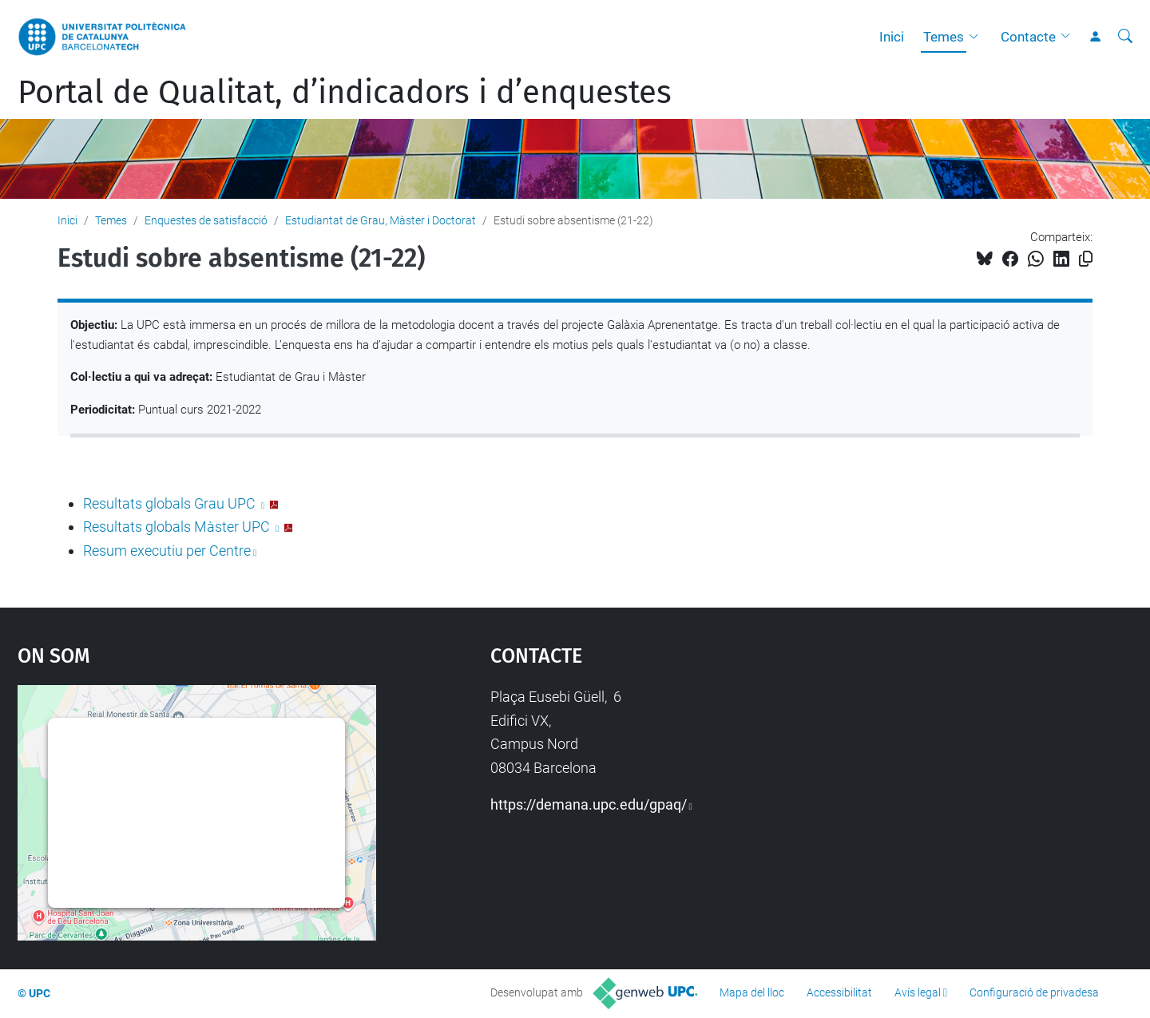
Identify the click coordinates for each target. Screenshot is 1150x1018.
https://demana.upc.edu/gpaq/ (588, 804)
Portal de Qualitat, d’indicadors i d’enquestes (345, 92)
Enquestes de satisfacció (206, 220)
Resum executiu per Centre (167, 550)
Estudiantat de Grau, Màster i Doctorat (380, 220)
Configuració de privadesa (1034, 992)
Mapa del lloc (752, 992)
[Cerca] (1125, 37)
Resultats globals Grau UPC (171, 503)
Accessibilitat (839, 992)
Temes (943, 37)
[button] (977, 36)
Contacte (1028, 37)
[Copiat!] (1085, 259)
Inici (891, 37)
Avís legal (917, 992)
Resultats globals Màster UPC (178, 526)
